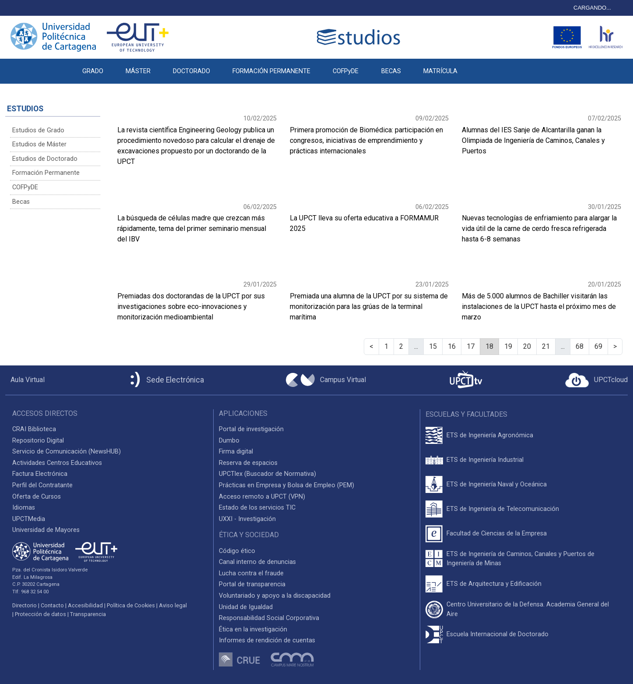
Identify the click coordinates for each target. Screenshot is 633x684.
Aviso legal (173, 605)
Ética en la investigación (253, 629)
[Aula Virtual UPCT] (25, 380)
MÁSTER (138, 71)
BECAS (391, 71)
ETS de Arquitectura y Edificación (494, 584)
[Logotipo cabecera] (360, 37)
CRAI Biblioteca (34, 429)
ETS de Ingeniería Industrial (485, 460)
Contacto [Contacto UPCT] (52, 605)
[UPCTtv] (465, 380)
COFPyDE (346, 71)
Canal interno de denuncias (257, 562)
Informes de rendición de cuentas (267, 640)
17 (471, 346)
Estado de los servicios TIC (257, 507)
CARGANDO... (592, 7)
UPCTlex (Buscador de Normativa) (267, 474)
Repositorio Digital (38, 440)
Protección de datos (40, 614)
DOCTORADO (191, 71)
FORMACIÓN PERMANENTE (271, 71)
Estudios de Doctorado (44, 159)
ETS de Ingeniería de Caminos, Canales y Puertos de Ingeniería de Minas (520, 558)
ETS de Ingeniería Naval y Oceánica (497, 484)
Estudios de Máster (39, 144)
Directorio (24, 605)
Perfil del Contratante (42, 485)
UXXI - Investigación (247, 519)
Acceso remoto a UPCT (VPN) (262, 496)
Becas (21, 202)
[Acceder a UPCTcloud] (596, 380)
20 (527, 346)
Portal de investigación (251, 429)
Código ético (237, 551)
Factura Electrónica (39, 474)
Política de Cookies (131, 605)
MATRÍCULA (440, 71)
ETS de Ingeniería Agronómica (490, 435)
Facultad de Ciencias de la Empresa (497, 533)
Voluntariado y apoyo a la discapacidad (275, 595)
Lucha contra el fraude (251, 573)
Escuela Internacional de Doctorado (498, 634)
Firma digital (236, 451)
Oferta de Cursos (36, 496)
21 (546, 346)
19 (508, 346)
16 (452, 346)
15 (433, 346)
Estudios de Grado (38, 130)
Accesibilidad (85, 605)
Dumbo (229, 440)
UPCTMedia (28, 519)
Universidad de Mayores (46, 530)
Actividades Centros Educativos (57, 463)
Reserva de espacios (248, 463)
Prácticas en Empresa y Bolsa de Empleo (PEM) (286, 485)
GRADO (92, 71)
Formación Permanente (46, 173)
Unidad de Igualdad (246, 607)
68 (580, 346)
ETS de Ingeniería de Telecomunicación (503, 509)
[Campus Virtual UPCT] (326, 380)
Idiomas (23, 507)
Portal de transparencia (252, 584)
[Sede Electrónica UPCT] (165, 380)
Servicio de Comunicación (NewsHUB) (66, 451)
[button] (479, 66)
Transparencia (88, 614)
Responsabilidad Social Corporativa (269, 618)
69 (598, 346)
